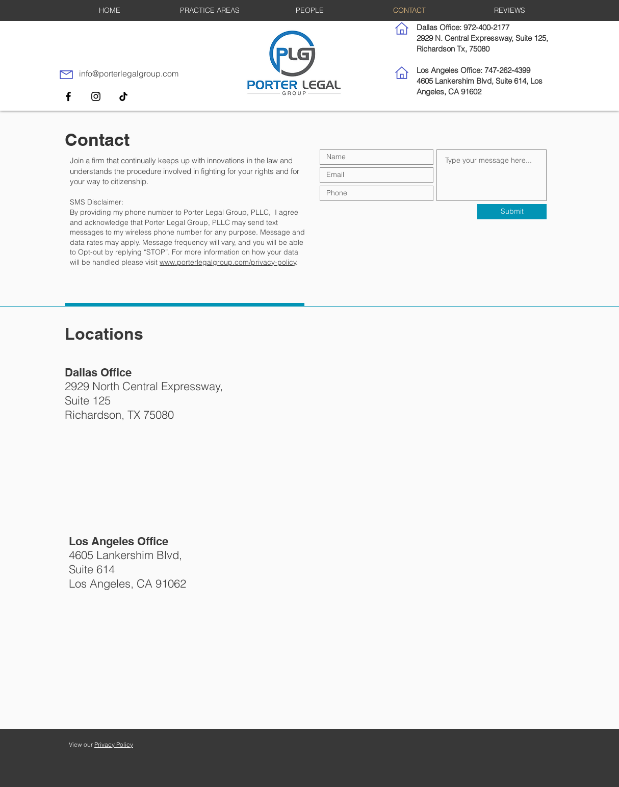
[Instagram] (96, 96)
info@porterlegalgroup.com (128, 73)
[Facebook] (68, 96)
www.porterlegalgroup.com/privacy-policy (228, 262)
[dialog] (600, 766)
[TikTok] (123, 96)
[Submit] (512, 211)
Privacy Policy (113, 744)
